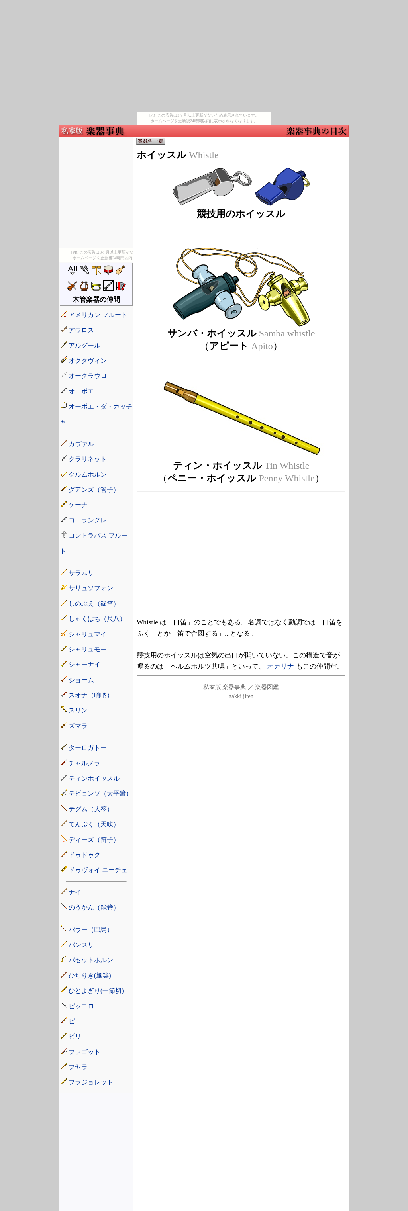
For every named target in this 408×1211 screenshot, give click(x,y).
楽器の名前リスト (96, 615)
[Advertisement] (204, 56)
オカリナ (280, 666)
